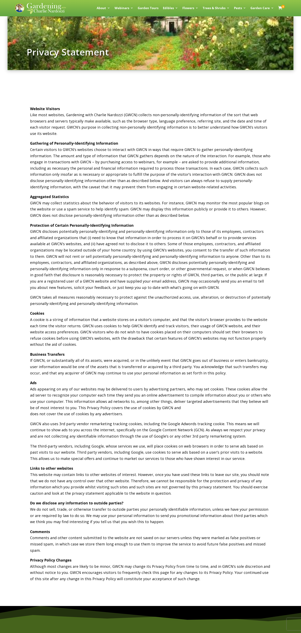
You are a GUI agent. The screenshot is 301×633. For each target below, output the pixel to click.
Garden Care (260, 8)
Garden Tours (148, 8)
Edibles (168, 8)
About (101, 8)
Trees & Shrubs (214, 8)
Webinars (122, 8)
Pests (238, 8)
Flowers (188, 8)
